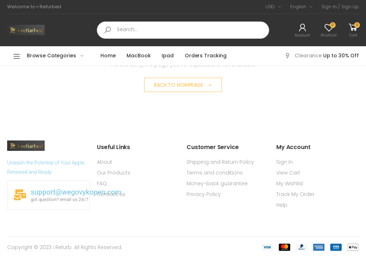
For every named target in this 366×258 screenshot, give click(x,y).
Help (281, 205)
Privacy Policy (204, 194)
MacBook (138, 55)
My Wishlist (289, 183)
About (104, 162)
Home (107, 55)
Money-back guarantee (217, 183)
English (298, 6)
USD (270, 6)
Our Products (113, 172)
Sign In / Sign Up (340, 6)
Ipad (167, 55)
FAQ (102, 183)
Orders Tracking (206, 55)
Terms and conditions (215, 172)
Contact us (111, 194)
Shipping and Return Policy (220, 162)
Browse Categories (44, 56)
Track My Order (295, 194)
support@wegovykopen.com (76, 192)
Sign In (284, 162)
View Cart (288, 172)
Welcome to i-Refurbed (34, 6)
